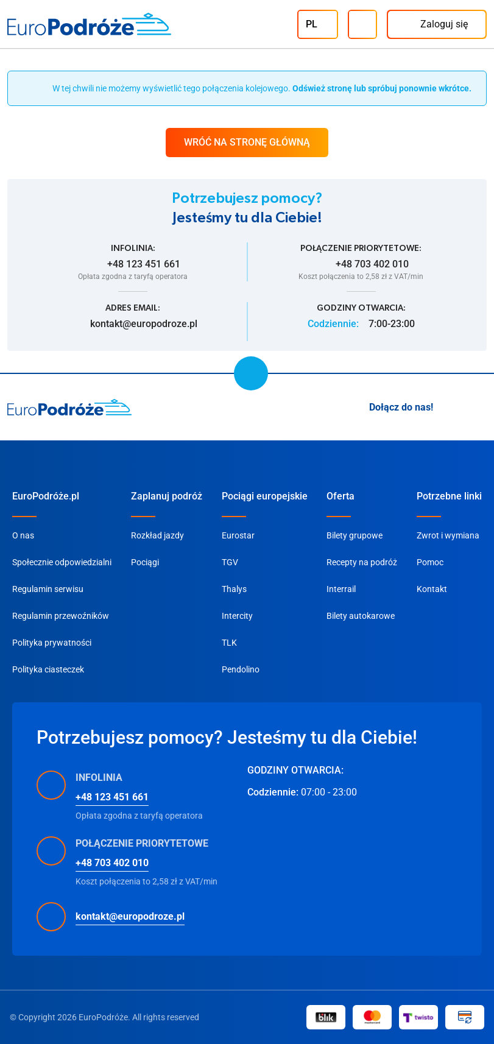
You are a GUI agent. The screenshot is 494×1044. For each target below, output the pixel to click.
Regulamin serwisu (47, 589)
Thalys (234, 589)
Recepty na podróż (361, 562)
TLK (229, 642)
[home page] (69, 407)
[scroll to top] (251, 373)
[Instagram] (450, 407)
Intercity (237, 616)
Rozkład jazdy (157, 535)
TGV (230, 562)
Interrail (341, 589)
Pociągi (145, 562)
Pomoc (430, 562)
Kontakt (432, 589)
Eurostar (238, 535)
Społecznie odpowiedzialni (61, 562)
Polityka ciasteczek (48, 669)
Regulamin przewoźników (60, 616)
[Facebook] (479, 407)
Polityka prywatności (51, 642)
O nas (23, 535)
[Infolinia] (362, 24)
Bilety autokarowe (360, 616)
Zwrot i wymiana (448, 535)
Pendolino (240, 669)
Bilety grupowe (354, 535)
